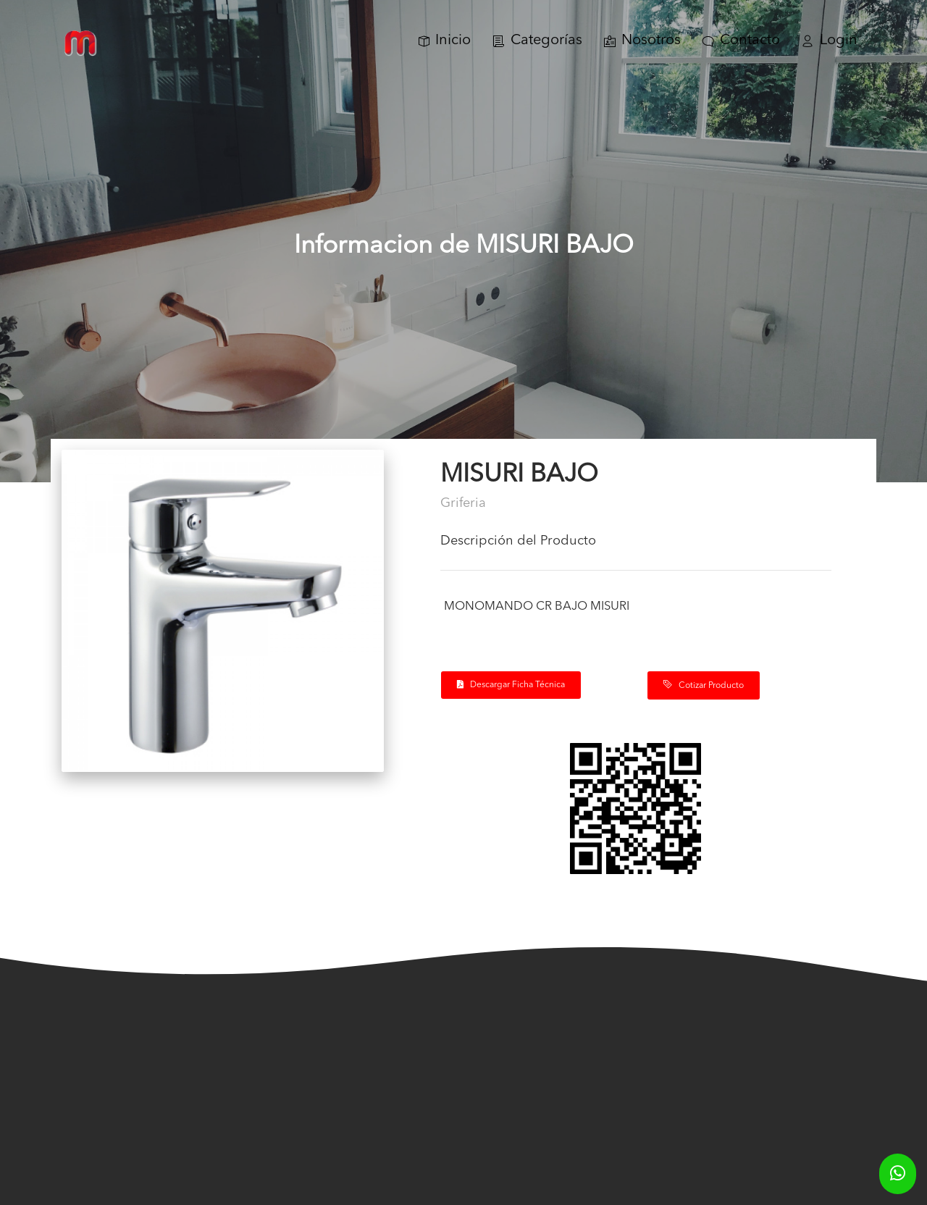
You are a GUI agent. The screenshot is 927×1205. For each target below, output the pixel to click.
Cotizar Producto (703, 685)
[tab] (635, 547)
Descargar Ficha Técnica (511, 684)
